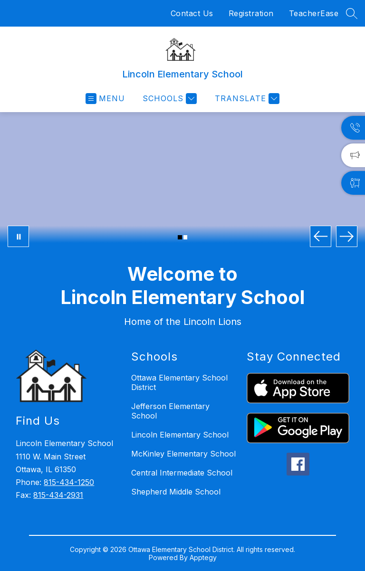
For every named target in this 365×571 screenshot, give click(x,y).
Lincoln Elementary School (180, 434)
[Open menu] (105, 99)
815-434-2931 (58, 495)
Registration (251, 13)
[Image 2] (185, 237)
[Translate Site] (245, 99)
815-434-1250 (69, 482)
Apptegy (203, 557)
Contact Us (192, 13)
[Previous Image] (320, 236)
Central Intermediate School (181, 472)
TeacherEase (314, 13)
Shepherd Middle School (176, 491)
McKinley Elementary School (183, 453)
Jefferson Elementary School (170, 410)
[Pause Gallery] (18, 236)
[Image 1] (180, 237)
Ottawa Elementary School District (179, 382)
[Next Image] (346, 236)
